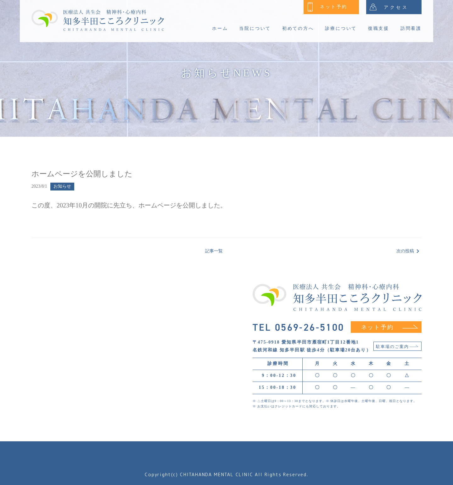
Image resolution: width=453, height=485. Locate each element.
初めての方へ (298, 28)
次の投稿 (409, 251)
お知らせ (62, 186)
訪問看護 (411, 28)
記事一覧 (214, 251)
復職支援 (378, 28)
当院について (255, 28)
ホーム (220, 28)
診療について (341, 28)
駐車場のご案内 (397, 346)
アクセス (389, 6)
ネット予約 (328, 7)
